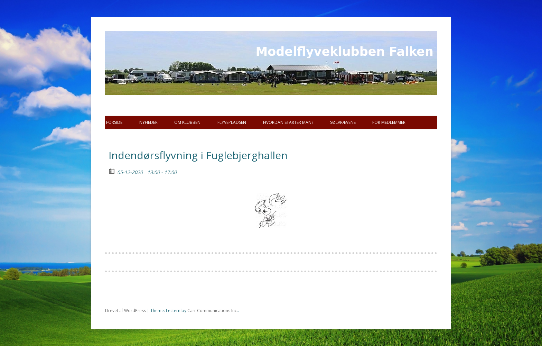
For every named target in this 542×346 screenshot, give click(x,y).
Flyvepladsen (231, 122)
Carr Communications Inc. (212, 310)
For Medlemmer (388, 122)
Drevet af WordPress (125, 310)
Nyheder (148, 122)
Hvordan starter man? (288, 122)
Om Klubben (187, 122)
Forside (114, 122)
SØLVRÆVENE (343, 122)
